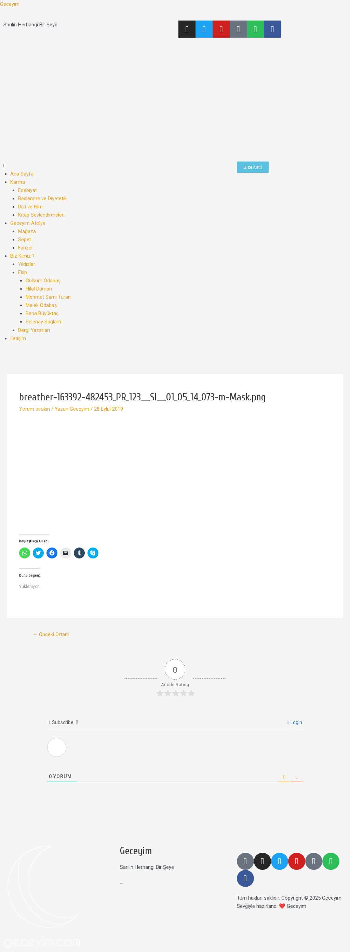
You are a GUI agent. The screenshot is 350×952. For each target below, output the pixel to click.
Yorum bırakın (34, 409)
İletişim (18, 338)
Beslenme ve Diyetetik (42, 198)
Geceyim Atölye (27, 223)
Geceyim (9, 4)
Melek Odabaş (41, 305)
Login (294, 722)
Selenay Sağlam (43, 322)
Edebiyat (27, 190)
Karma (17, 182)
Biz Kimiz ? (22, 256)
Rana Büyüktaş (42, 313)
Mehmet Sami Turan (48, 297)
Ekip (22, 272)
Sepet (24, 239)
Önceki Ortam (52, 634)
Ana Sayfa (21, 174)
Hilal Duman (39, 289)
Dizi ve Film (30, 207)
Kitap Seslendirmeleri (41, 215)
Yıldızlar (26, 264)
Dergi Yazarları (34, 330)
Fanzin (25, 248)
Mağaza (27, 231)
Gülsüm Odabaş (43, 281)
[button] (116, 166)
